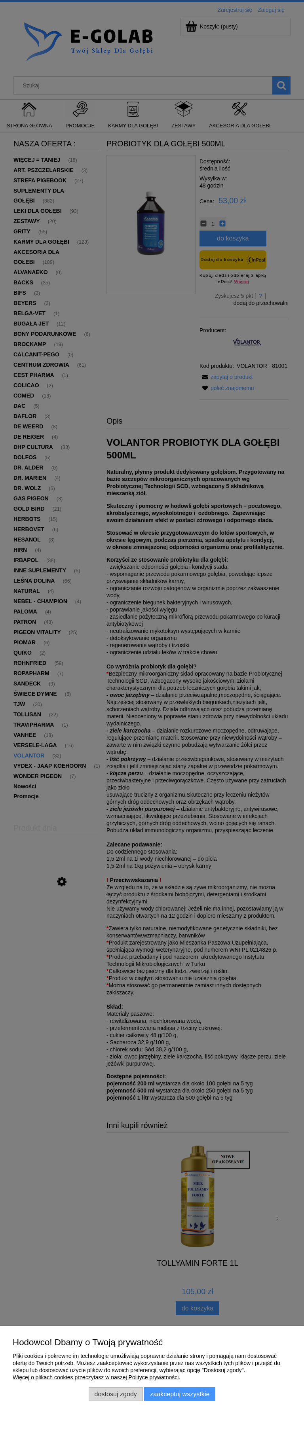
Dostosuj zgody (116, 1393)
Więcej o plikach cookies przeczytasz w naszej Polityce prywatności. (96, 1377)
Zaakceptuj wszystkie (179, 1393)
